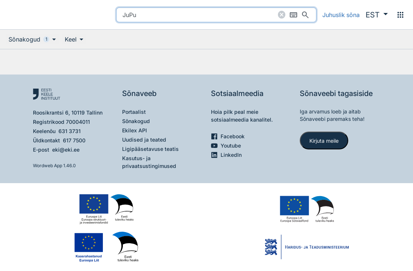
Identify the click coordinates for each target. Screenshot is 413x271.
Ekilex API (134, 130)
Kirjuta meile (324, 141)
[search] (216, 14)
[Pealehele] (35, 14)
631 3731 (69, 131)
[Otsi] (305, 14)
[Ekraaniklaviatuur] (293, 14)
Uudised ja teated (144, 139)
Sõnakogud (136, 121)
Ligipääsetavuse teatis (150, 149)
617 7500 (74, 140)
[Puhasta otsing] (281, 14)
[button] (377, 14)
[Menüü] (400, 15)
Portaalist (134, 112)
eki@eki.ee (66, 149)
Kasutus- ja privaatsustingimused (149, 162)
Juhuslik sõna (341, 15)
